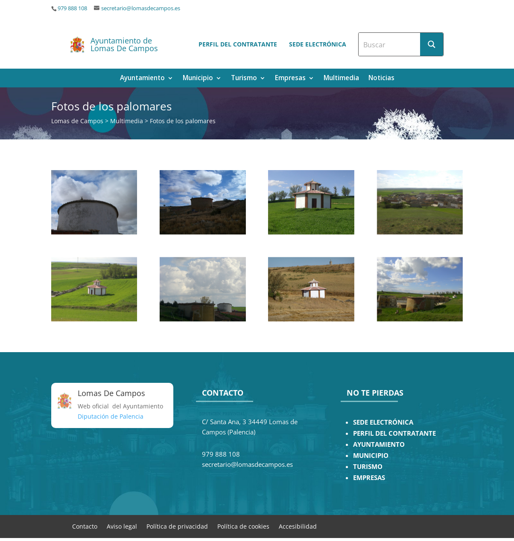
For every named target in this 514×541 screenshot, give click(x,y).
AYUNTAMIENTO (379, 444)
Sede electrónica (317, 44)
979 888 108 (72, 8)
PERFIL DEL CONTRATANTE (394, 433)
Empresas (290, 78)
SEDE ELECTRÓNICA (383, 422)
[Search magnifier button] (431, 44)
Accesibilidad (298, 525)
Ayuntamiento (142, 78)
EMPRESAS (369, 477)
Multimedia (341, 78)
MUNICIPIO (370, 455)
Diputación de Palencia (110, 416)
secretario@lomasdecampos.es (140, 8)
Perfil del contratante (238, 44)
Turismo (244, 78)
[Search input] (389, 44)
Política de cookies (243, 525)
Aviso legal (122, 525)
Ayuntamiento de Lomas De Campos (124, 44)
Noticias (381, 78)
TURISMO (368, 466)
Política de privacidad (177, 525)
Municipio (198, 78)
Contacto (84, 525)
